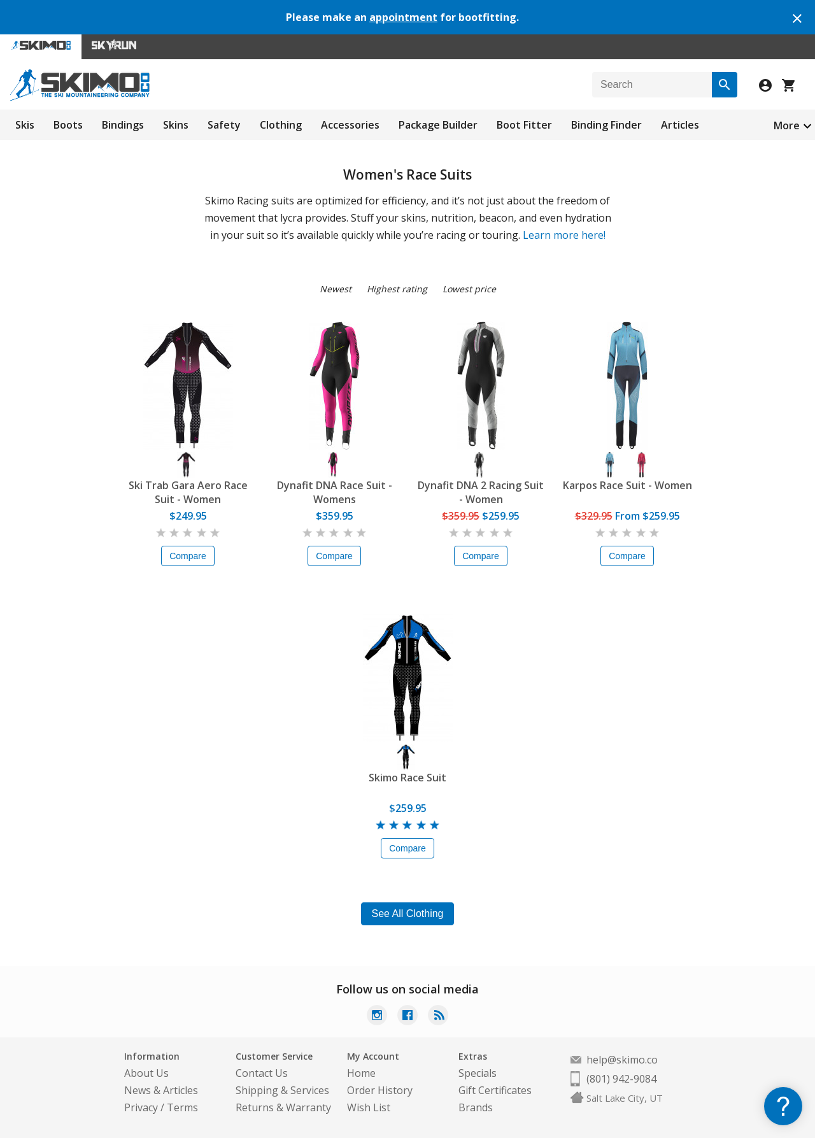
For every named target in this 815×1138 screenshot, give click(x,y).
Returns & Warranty (283, 1107)
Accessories (350, 125)
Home (361, 1073)
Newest (335, 289)
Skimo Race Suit (407, 778)
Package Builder (438, 125)
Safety (224, 125)
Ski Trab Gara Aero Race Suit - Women (188, 492)
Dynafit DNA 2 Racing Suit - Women (481, 492)
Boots (68, 125)
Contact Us (262, 1073)
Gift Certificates (495, 1090)
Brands (475, 1107)
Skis (24, 125)
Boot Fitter (524, 125)
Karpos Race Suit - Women (627, 485)
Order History (380, 1090)
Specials (477, 1073)
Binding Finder (606, 125)
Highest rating (397, 289)
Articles (680, 125)
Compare (187, 556)
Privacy (141, 1107)
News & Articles (161, 1090)
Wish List (368, 1107)
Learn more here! (564, 235)
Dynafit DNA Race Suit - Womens (334, 492)
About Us (146, 1073)
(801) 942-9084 (621, 1079)
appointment (403, 17)
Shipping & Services (282, 1090)
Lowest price (469, 289)
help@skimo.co (622, 1060)
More (787, 125)
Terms (182, 1107)
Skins (175, 125)
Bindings (123, 125)
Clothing (281, 125)
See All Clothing (408, 913)
